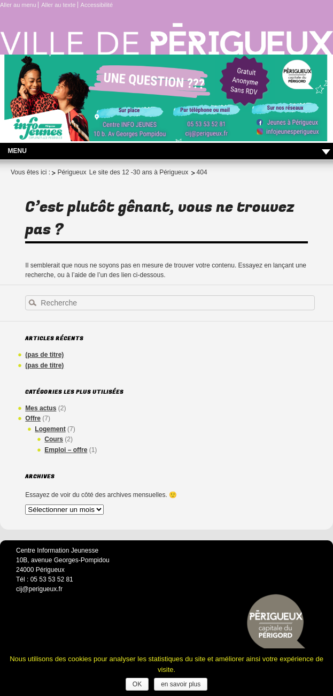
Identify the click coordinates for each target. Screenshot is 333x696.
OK (137, 684)
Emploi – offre (65, 450)
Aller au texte (58, 5)
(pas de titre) (44, 354)
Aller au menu (18, 5)
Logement (50, 429)
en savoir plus (180, 684)
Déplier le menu (326, 152)
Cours (53, 439)
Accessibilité (97, 5)
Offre (33, 418)
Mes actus (40, 408)
